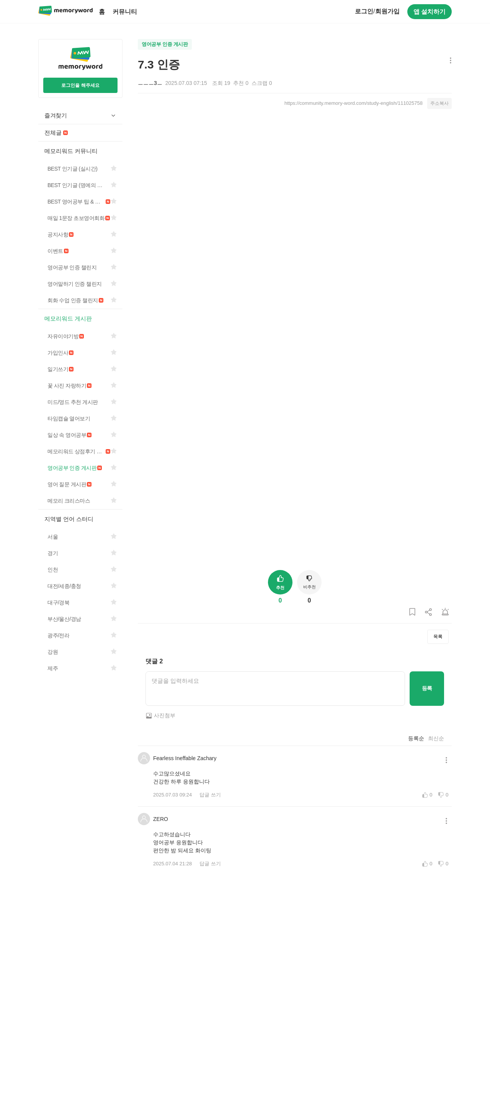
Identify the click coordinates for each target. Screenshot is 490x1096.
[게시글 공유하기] (429, 612)
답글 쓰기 (210, 795)
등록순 (416, 738)
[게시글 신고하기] (445, 612)
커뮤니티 (125, 11)
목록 (438, 636)
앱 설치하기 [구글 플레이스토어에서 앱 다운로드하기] (429, 11)
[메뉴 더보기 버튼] (449, 61)
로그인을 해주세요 (80, 85)
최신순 (436, 738)
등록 (427, 688)
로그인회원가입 (377, 11)
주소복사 (439, 103)
